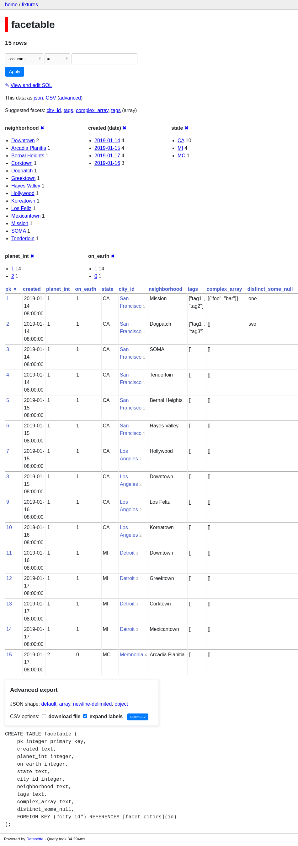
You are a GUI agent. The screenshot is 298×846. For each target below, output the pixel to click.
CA (181, 140)
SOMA (18, 231)
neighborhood (166, 289)
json (38, 97)
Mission (19, 223)
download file (61, 716)
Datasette (35, 839)
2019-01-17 (107, 155)
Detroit (127, 553)
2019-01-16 (107, 163)
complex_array (92, 110)
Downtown (23, 140)
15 (9, 654)
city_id (54, 110)
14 (9, 629)
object (121, 704)
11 (9, 553)
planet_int (58, 289)
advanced (70, 97)
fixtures (30, 4)
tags (68, 110)
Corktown (22, 163)
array (64, 704)
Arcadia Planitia (28, 148)
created (32, 289)
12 (9, 578)
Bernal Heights (27, 155)
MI (180, 148)
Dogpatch (22, 170)
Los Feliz (21, 208)
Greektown (23, 178)
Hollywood (23, 193)
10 (9, 527)
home (11, 4)
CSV (51, 97)
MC (181, 155)
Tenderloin (23, 238)
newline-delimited (92, 704)
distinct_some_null (270, 289)
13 (9, 603)
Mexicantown (25, 216)
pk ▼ (11, 289)
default (48, 704)
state (107, 289)
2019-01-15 (107, 148)
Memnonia (131, 654)
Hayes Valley (25, 185)
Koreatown (23, 200)
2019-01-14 (107, 140)
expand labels (103, 716)
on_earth (85, 289)
